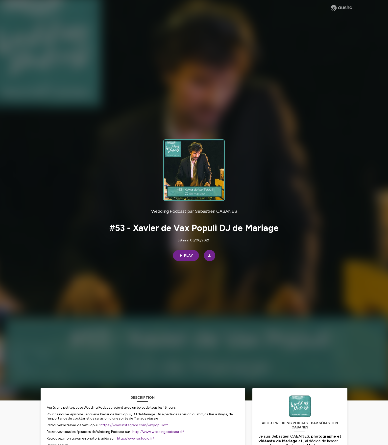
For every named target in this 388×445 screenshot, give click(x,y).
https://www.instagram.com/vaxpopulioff (134, 425)
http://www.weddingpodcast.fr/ (158, 432)
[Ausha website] (341, 8)
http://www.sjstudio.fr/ (135, 438)
